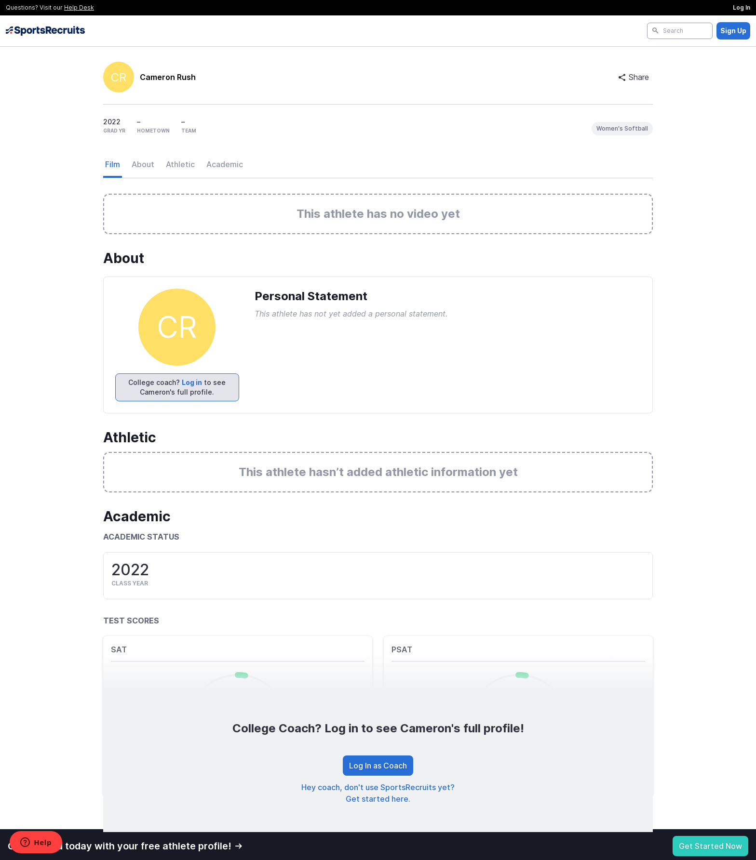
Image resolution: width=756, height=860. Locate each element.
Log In (741, 7)
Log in (192, 382)
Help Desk (79, 7)
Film (112, 164)
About (143, 164)
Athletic (180, 164)
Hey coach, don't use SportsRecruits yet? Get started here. (378, 793)
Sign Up (733, 30)
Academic (224, 164)
